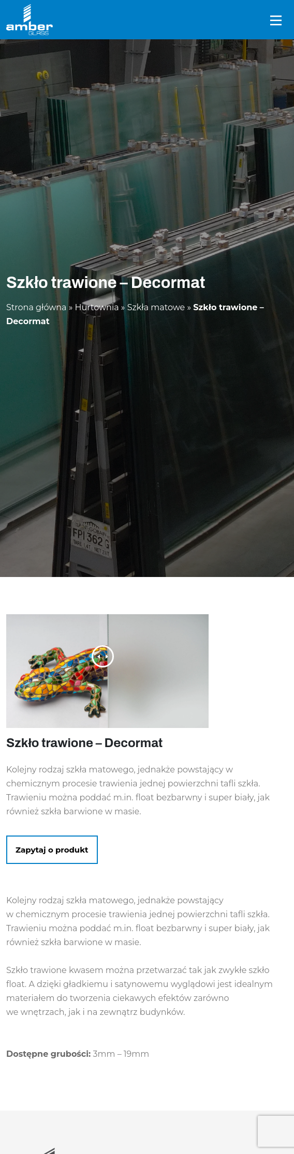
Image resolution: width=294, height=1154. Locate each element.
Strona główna (36, 307)
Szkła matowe (156, 307)
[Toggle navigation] (276, 19)
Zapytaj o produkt (52, 850)
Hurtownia (97, 307)
